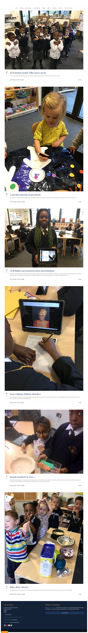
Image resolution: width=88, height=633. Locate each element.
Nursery (14, 201)
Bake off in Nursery (19, 587)
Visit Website (65, 612)
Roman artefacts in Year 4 (22, 476)
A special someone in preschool (25, 194)
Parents (14, 80)
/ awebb (22, 80)
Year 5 (18, 279)
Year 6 (18, 402)
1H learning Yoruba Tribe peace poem (28, 72)
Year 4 (18, 485)
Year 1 (18, 80)
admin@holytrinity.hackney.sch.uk (13, 617)
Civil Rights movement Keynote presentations (32, 270)
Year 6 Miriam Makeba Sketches (25, 394)
